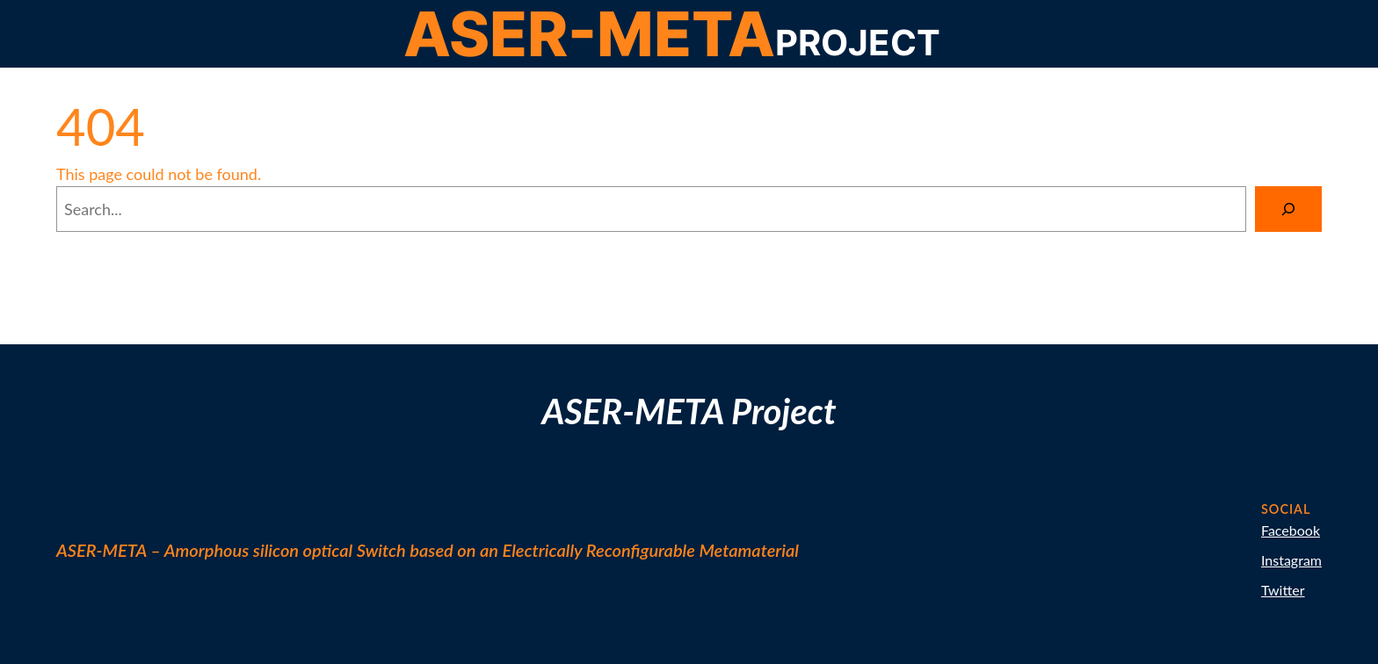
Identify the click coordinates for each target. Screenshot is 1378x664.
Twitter (1283, 589)
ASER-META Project (688, 411)
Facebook (1290, 530)
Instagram (1291, 560)
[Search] (1288, 209)
